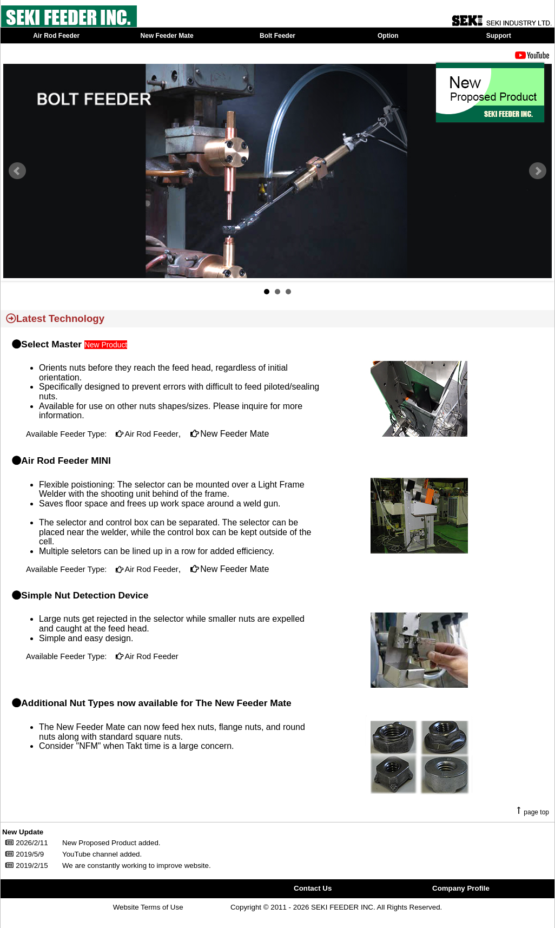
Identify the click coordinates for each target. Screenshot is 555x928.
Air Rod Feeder (151, 434)
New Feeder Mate (234, 433)
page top (536, 812)
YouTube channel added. (102, 854)
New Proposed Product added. (111, 843)
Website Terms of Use (148, 907)
